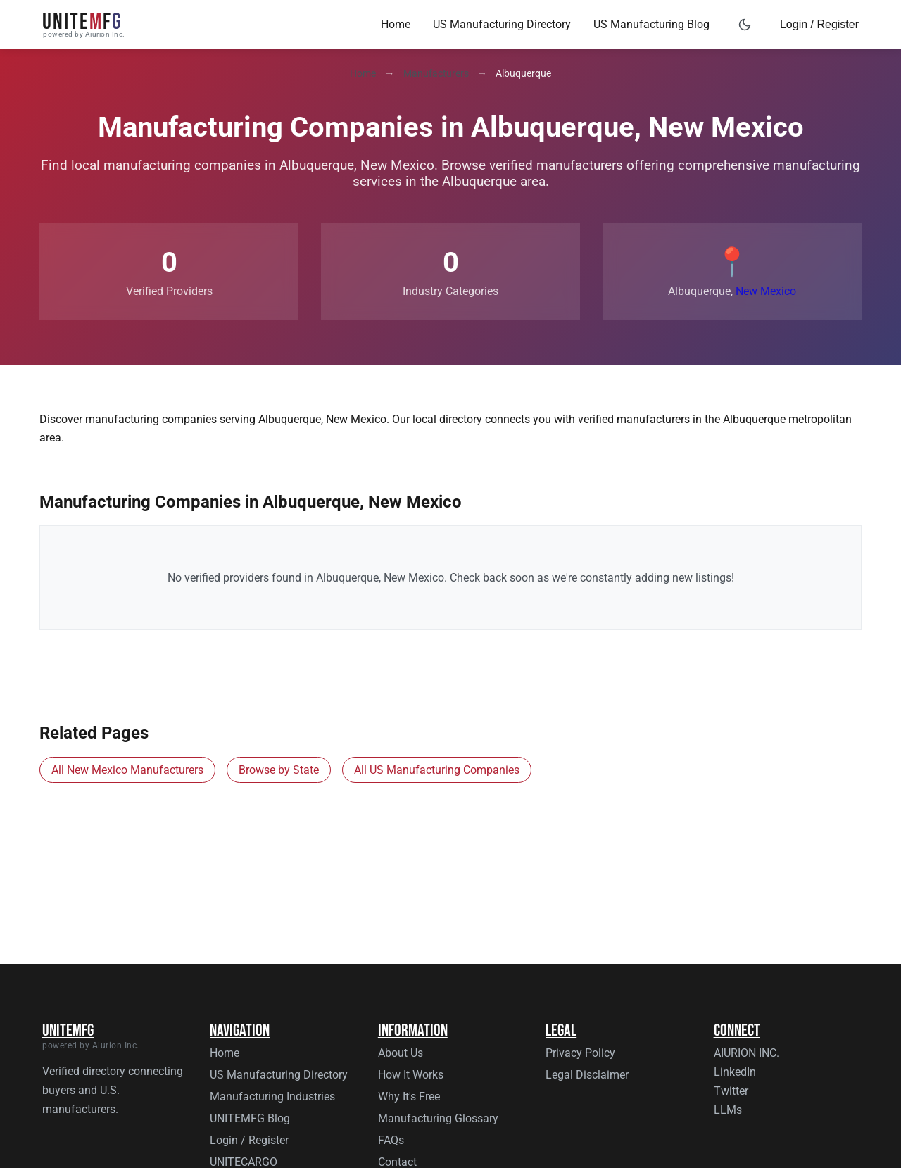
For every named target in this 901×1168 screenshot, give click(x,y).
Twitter (731, 1091)
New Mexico (766, 291)
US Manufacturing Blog (651, 24)
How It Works (410, 1074)
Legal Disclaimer (587, 1074)
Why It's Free (409, 1096)
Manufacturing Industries (272, 1096)
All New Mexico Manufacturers (127, 770)
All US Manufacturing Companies (436, 770)
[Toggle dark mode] (744, 24)
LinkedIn (735, 1072)
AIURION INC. (746, 1053)
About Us (400, 1053)
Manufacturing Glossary (438, 1118)
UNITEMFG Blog (250, 1118)
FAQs (391, 1140)
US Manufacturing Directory (502, 24)
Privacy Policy (580, 1053)
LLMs (728, 1110)
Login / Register (819, 24)
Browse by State (279, 770)
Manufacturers (436, 74)
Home (395, 24)
